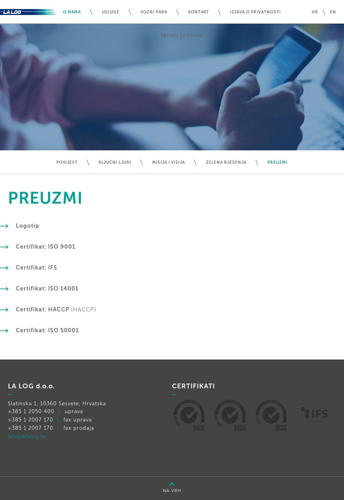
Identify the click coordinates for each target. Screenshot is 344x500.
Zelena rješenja (226, 162)
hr (315, 12)
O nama (72, 12)
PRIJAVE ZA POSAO (181, 36)
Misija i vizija (168, 162)
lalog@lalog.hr (27, 436)
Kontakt (198, 12)
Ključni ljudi (115, 162)
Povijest (67, 162)
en (333, 12)
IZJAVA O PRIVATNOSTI (255, 12)
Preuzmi (277, 162)
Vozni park (153, 12)
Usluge (111, 12)
